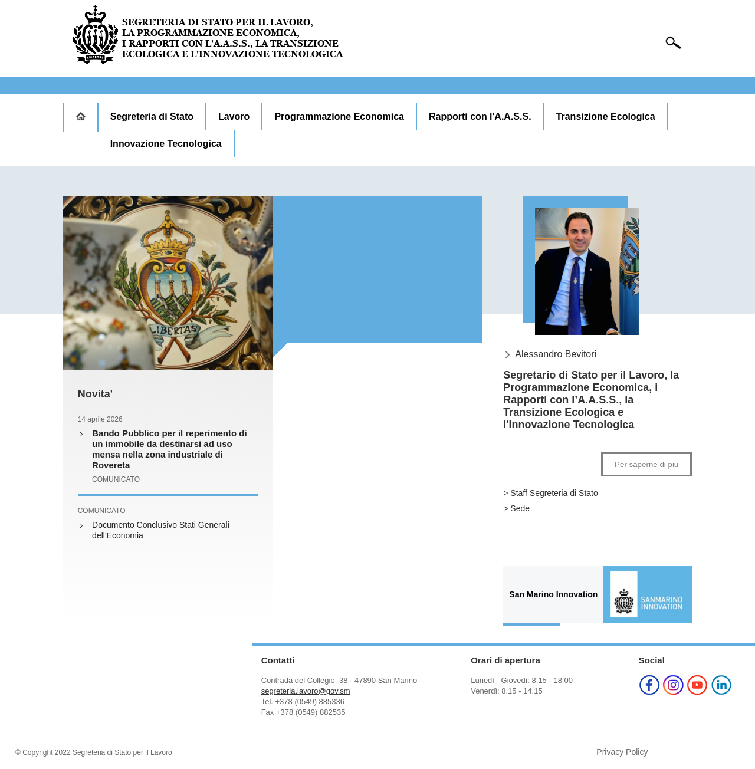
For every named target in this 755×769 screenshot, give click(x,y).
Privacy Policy (622, 752)
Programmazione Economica (339, 116)
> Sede (516, 508)
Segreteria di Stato (151, 116)
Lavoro (234, 116)
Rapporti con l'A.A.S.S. (480, 116)
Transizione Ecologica (605, 116)
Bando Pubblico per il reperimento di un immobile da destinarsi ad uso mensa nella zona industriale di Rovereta (169, 449)
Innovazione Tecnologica (166, 144)
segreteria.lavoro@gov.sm (305, 690)
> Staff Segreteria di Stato (550, 493)
